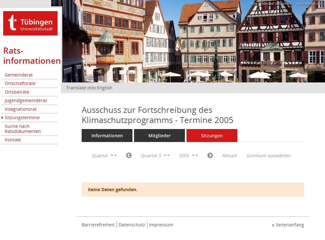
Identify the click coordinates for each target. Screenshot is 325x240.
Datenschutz (131, 225)
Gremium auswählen (269, 155)
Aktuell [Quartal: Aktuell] (229, 155)
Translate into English (89, 88)
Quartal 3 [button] (153, 155)
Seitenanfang (290, 225)
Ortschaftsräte (20, 83)
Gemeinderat (19, 75)
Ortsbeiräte (17, 92)
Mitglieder (159, 136)
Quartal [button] (102, 155)
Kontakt (13, 140)
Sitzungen (212, 136)
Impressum (161, 225)
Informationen (107, 136)
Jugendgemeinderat (26, 100)
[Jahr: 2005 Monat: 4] (128, 155)
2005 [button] (186, 155)
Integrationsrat (21, 109)
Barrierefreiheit (98, 225)
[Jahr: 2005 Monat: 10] (210, 155)
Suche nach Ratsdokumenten (23, 128)
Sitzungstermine (22, 117)
